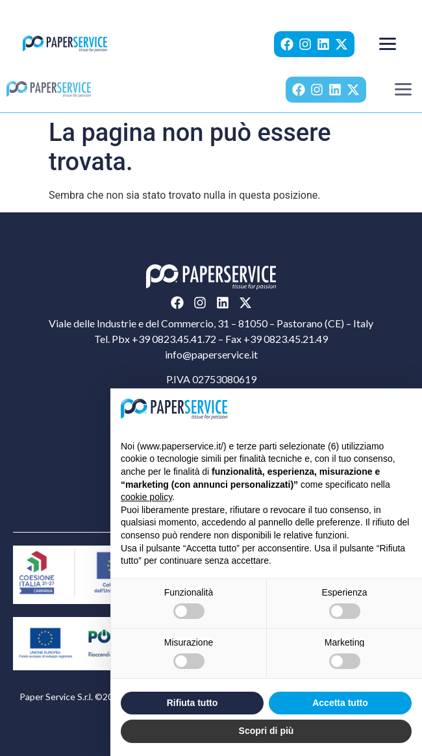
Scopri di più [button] (266, 730)
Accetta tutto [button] (340, 703)
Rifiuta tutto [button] (192, 703)
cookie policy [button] (146, 497)
